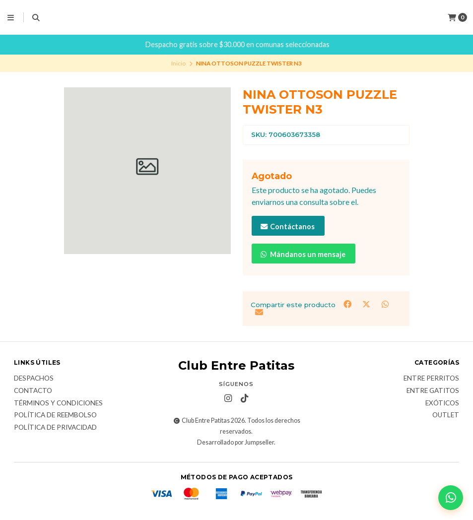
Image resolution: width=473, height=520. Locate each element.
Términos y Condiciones (58, 403)
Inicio (178, 63)
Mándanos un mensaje (302, 254)
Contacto (33, 391)
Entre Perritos (431, 378)
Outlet (445, 415)
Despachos (34, 378)
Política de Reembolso (55, 415)
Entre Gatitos (432, 391)
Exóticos (442, 403)
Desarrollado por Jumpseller (235, 442)
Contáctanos (287, 226)
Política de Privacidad (55, 427)
